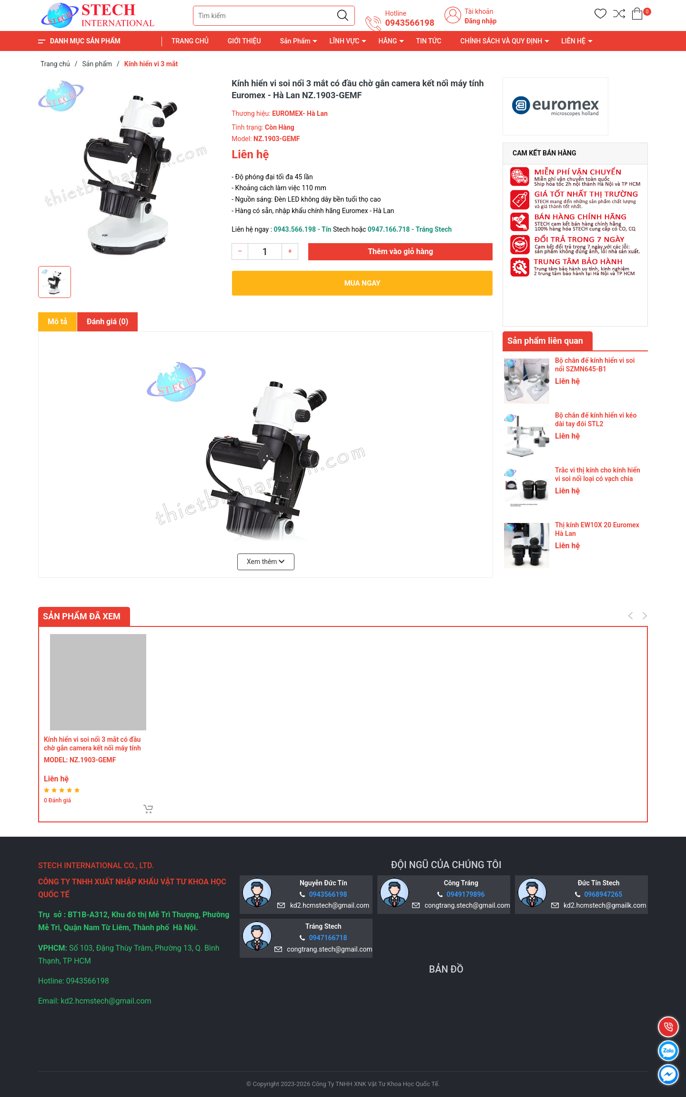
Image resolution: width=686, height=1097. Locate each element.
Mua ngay (362, 283)
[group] (130, 169)
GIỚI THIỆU (244, 41)
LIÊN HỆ (573, 41)
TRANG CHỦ (190, 41)
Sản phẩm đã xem (82, 616)
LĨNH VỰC (344, 41)
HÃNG (387, 41)
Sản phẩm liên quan (545, 341)
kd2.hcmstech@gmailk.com (603, 905)
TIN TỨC (428, 41)
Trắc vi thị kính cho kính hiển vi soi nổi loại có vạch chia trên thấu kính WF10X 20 (597, 478)
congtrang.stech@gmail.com (465, 905)
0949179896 (466, 894)
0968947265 (603, 894)
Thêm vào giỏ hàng (400, 251)
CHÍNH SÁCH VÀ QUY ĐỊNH (501, 41)
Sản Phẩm (295, 41)
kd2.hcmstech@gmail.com (328, 905)
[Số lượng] (265, 251)
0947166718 (328, 938)
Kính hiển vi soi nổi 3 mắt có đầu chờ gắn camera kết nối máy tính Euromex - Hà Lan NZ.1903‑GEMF (94, 748)
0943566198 (409, 23)
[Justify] (343, 15)
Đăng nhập (480, 21)
